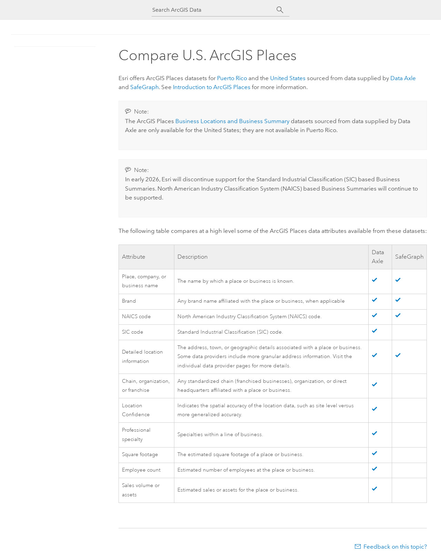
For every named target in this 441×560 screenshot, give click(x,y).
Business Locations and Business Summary (232, 121)
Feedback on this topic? (395, 546)
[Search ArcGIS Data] (214, 9)
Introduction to (211, 87)
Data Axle (403, 78)
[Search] (280, 10)
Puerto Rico (232, 78)
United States (288, 78)
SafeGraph (144, 87)
